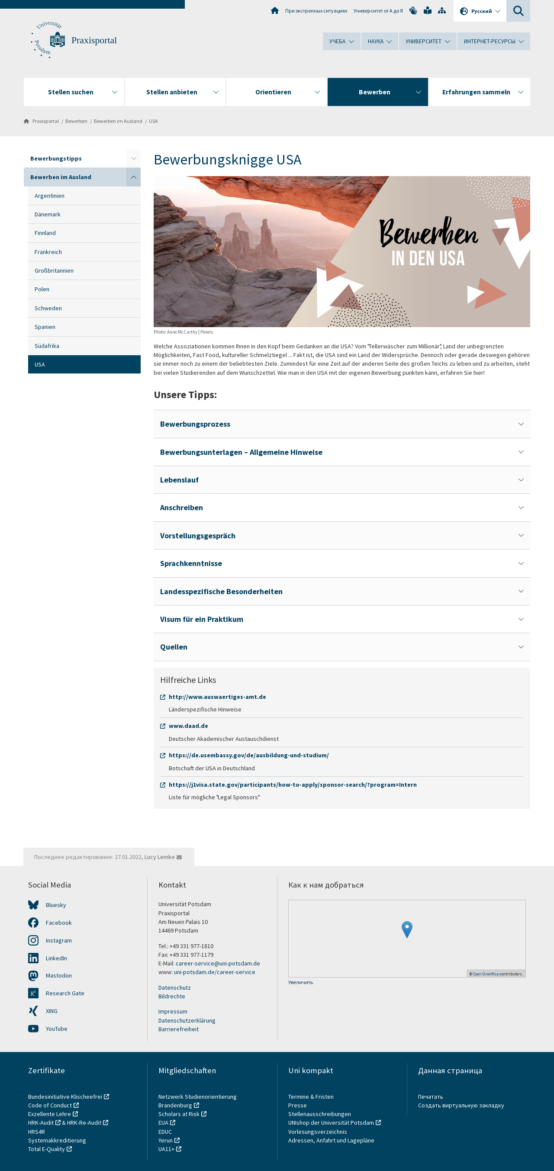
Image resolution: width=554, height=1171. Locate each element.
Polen (42, 289)
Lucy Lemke (160, 857)
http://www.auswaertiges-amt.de (217, 697)
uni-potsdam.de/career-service (214, 972)
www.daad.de (188, 726)
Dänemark (48, 214)
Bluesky (56, 905)
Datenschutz (174, 987)
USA (153, 121)
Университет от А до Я (378, 10)
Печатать (430, 1096)
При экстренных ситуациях (316, 10)
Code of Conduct (50, 1105)
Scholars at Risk (179, 1114)
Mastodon (59, 975)
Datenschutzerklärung (187, 1020)
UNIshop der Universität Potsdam (331, 1122)
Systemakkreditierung (57, 1140)
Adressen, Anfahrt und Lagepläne (331, 1140)
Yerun (165, 1140)
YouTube (57, 1029)
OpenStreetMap (486, 974)
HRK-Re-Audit (84, 1122)
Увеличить (300, 982)
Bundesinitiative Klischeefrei (65, 1096)
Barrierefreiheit (178, 1029)
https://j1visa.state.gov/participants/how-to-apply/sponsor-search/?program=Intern (293, 784)
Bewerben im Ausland (118, 121)
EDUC (165, 1132)
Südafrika (47, 346)
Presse (298, 1105)
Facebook (59, 923)
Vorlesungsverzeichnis (318, 1132)
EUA (163, 1122)
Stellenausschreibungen (319, 1114)
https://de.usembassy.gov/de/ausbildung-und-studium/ (249, 755)
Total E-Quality (46, 1149)
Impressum (172, 1011)
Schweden (48, 308)
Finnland (45, 233)
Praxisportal (94, 40)
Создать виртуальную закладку (461, 1105)
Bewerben (76, 121)
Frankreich (48, 252)
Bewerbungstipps (56, 158)
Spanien (45, 327)
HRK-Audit (41, 1122)
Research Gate (65, 993)
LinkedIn (56, 958)
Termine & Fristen (311, 1096)
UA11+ (166, 1149)
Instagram (59, 940)
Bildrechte (171, 996)
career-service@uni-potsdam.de (218, 963)
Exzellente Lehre (49, 1114)
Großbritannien (54, 270)
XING (52, 1011)
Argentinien (49, 195)
